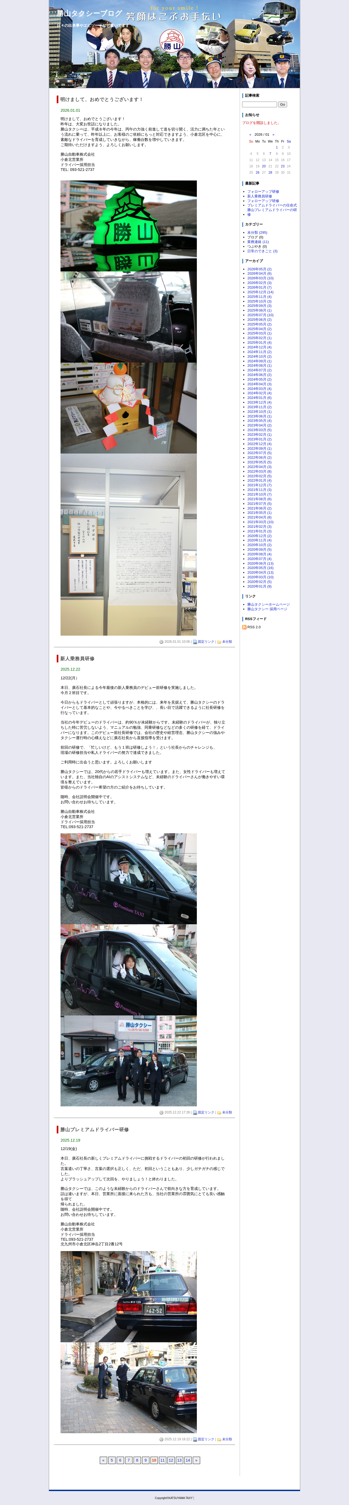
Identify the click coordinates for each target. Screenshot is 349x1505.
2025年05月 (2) (259, 324)
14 (188, 1460)
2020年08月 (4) (259, 554)
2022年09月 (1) (259, 448)
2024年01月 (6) (259, 398)
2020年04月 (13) (260, 572)
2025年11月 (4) (259, 297)
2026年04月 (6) (259, 273)
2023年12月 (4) (259, 402)
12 (171, 1460)
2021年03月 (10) (260, 522)
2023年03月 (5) (259, 430)
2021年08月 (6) (259, 499)
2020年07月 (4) (259, 559)
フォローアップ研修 (263, 191)
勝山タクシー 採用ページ (267, 609)
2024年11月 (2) (259, 352)
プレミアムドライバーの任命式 (272, 205)
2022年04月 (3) (259, 467)
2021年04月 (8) (259, 517)
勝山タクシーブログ (89, 13)
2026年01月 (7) (259, 287)
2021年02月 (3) (259, 527)
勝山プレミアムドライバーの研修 (272, 212)
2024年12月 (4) (259, 347)
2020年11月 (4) (259, 540)
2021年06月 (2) (259, 508)
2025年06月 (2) (259, 320)
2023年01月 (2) (259, 439)
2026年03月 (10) (260, 278)
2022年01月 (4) (259, 480)
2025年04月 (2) (259, 329)
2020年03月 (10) (260, 577)
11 (162, 1460)
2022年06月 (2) (259, 457)
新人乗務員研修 (259, 196)
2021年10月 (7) (259, 494)
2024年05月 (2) (259, 379)
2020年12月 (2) (259, 536)
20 (264, 166)
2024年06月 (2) (259, 375)
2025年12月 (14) (260, 292)
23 (282, 166)
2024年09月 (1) (259, 361)
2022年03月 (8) (259, 471)
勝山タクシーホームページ (268, 604)
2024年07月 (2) (259, 370)
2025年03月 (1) (259, 333)
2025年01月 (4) (259, 342)
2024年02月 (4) (259, 393)
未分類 (227, 642)
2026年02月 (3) (259, 283)
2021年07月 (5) (259, 504)
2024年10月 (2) (259, 356)
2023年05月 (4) (259, 421)
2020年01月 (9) (259, 586)
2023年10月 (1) (259, 412)
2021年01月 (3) (259, 531)
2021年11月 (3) (259, 490)
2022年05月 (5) (259, 462)
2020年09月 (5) (259, 549)
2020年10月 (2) (259, 545)
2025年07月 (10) (260, 315)
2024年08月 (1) (259, 365)
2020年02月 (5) (259, 582)
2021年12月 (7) (259, 485)
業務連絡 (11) (258, 242)
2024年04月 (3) (259, 384)
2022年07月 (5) (259, 453)
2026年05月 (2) (259, 269)
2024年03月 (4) (259, 389)
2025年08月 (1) (259, 310)
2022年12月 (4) (259, 444)
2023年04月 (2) (259, 425)
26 (257, 172)
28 (270, 172)
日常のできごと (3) (262, 251)
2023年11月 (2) (259, 407)
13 (179, 1460)
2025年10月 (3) (259, 301)
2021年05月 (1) (259, 513)
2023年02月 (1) (259, 434)
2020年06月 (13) (260, 563)
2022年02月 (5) (259, 476)
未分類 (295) (257, 232)
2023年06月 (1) (259, 416)
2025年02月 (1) (259, 338)
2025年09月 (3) (259, 306)
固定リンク (206, 642)
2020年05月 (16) (260, 568)
